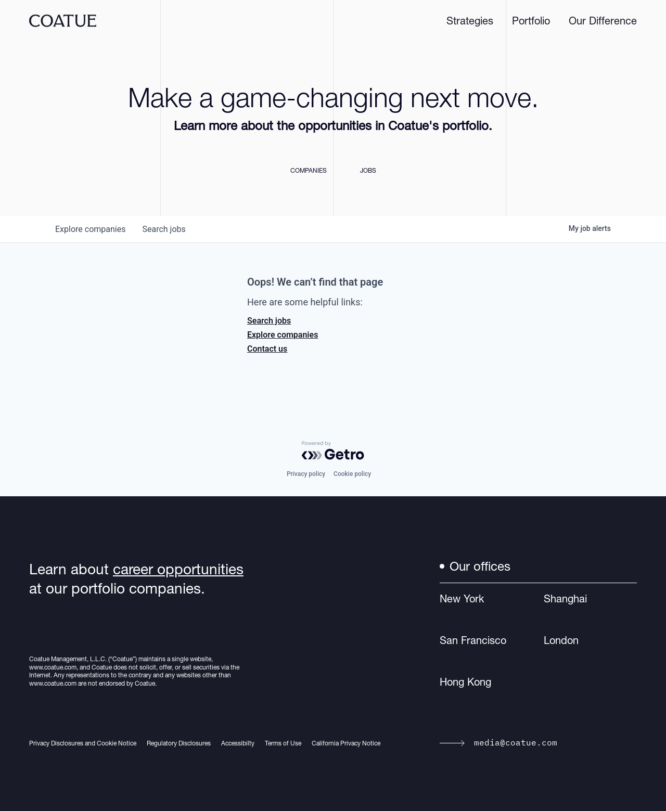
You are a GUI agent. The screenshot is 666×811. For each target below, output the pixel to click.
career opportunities (178, 568)
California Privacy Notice (346, 743)
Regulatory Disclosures (179, 743)
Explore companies (282, 335)
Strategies (469, 21)
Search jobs (269, 321)
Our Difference (603, 21)
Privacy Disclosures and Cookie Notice (82, 743)
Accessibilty (237, 743)
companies (90, 229)
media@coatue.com (498, 742)
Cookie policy (352, 474)
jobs (163, 229)
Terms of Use (283, 743)
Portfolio (531, 21)
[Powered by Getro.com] (333, 450)
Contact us (267, 349)
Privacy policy (306, 474)
